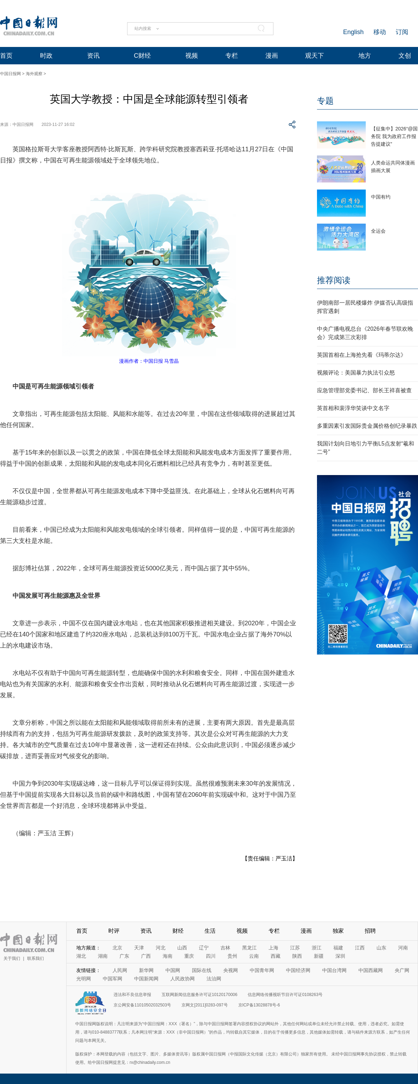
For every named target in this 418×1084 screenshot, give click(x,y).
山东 (381, 947)
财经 (178, 931)
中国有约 (380, 197)
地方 (364, 55)
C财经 (142, 55)
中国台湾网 (334, 970)
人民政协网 (182, 978)
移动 (379, 32)
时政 (46, 55)
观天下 (314, 55)
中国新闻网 (146, 978)
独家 (338, 931)
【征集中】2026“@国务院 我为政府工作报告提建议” (394, 136)
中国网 (172, 970)
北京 (117, 947)
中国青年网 (262, 970)
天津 (139, 947)
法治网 (214, 978)
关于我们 (11, 958)
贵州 (232, 956)
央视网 (230, 970)
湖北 (81, 956)
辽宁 (204, 947)
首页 (6, 55)
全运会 (378, 231)
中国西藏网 (370, 970)
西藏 (275, 956)
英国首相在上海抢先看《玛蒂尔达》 (361, 355)
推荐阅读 (333, 280)
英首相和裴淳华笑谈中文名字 (353, 408)
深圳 (340, 956)
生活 (210, 931)
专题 (325, 100)
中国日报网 (10, 73)
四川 (211, 956)
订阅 (402, 32)
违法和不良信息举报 (132, 994)
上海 (273, 947)
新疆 (319, 956)
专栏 (231, 55)
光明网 (83, 978)
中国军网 (112, 978)
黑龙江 (249, 947)
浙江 (317, 947)
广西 (146, 956)
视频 (191, 55)
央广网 (402, 970)
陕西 (297, 956)
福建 (338, 947)
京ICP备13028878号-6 (259, 1005)
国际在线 (201, 970)
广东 (124, 956)
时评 (113, 931)
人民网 (120, 970)
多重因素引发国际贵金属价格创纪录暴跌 (367, 426)
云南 (254, 956)
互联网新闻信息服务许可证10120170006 (199, 994)
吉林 (225, 947)
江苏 (295, 947)
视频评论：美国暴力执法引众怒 (356, 373)
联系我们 (35, 958)
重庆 (189, 956)
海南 (167, 956)
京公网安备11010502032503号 (142, 1005)
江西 (360, 947)
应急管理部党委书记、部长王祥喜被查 (364, 390)
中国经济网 (298, 970)
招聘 (370, 931)
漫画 (271, 55)
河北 (160, 947)
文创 (404, 55)
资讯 (93, 55)
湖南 (103, 956)
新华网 (146, 970)
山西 (182, 947)
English (353, 32)
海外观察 (34, 73)
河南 (403, 947)
